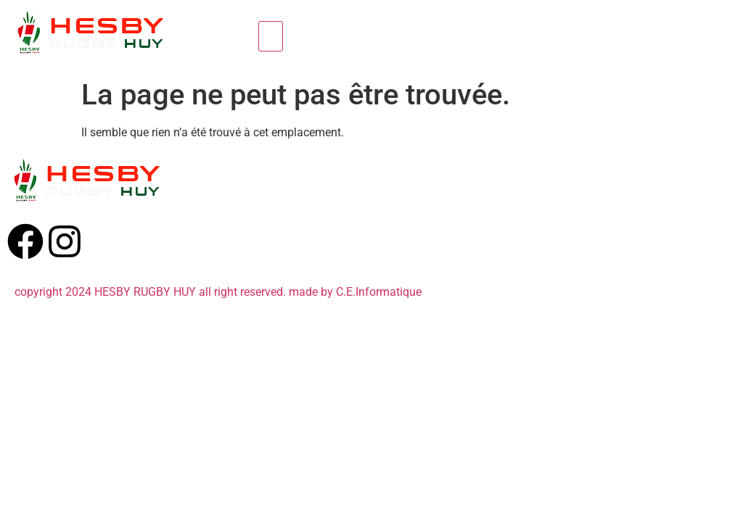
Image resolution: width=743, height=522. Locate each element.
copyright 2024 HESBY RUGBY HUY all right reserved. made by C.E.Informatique (218, 292)
